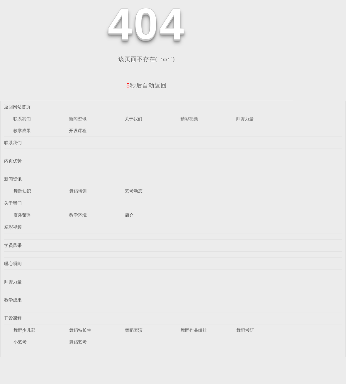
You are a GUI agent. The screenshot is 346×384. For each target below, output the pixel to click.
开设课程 (77, 130)
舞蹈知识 (22, 190)
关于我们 (133, 118)
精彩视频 (189, 118)
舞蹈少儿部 (24, 330)
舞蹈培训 (78, 190)
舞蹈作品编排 (194, 330)
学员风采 (13, 245)
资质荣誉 (22, 215)
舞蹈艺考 (78, 341)
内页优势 (13, 160)
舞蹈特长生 (80, 330)
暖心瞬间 (13, 263)
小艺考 (20, 341)
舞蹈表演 (134, 330)
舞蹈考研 (245, 330)
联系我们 (22, 118)
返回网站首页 (17, 106)
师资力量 (245, 118)
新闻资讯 (77, 118)
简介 (129, 215)
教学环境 (78, 215)
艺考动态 (134, 190)
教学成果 (22, 130)
